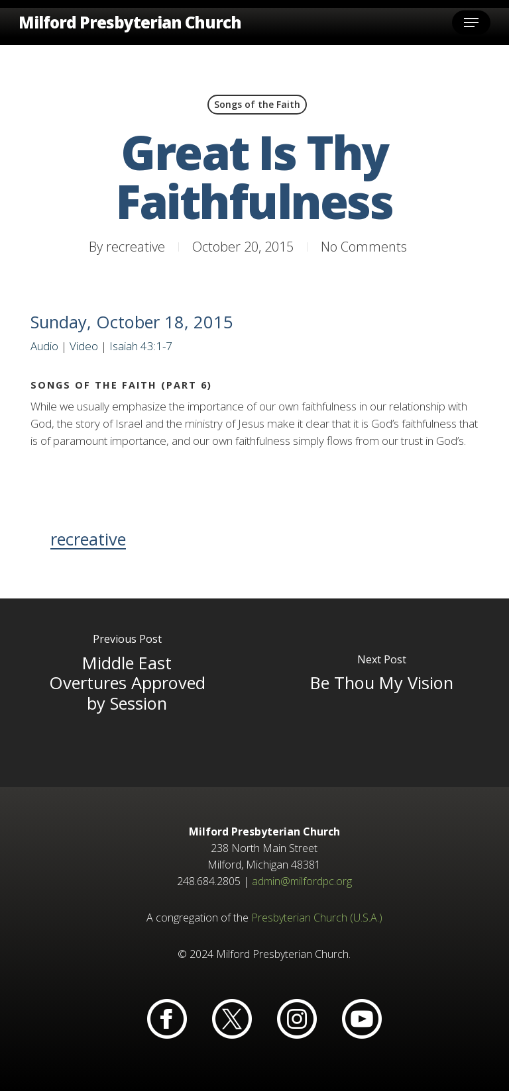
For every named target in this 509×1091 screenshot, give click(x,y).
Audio (44, 346)
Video (84, 346)
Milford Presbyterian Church (130, 22)
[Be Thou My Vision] (381, 692)
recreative (135, 247)
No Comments (364, 247)
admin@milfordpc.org (302, 881)
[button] (471, 22)
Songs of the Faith (257, 104)
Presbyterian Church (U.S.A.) (316, 917)
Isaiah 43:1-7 (140, 346)
